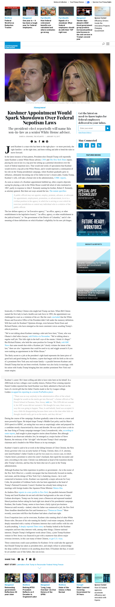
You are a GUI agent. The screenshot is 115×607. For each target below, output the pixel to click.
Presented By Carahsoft (86, 270)
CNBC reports (60, 178)
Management (39, 107)
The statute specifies (57, 191)
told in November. (39, 336)
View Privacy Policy (84, 132)
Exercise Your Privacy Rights (102, 2)
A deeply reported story (31, 526)
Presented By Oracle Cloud (88, 298)
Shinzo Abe (58, 488)
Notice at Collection (60, 2)
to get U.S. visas (55, 539)
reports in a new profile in (33, 492)
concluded (56, 317)
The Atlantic (39, 136)
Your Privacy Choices (80, 2)
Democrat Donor (55, 510)
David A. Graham (26, 136)
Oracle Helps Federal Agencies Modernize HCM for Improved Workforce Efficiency (91, 292)
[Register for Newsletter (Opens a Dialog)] (107, 128)
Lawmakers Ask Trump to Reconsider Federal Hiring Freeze (40, 565)
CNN (44, 160)
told (47, 402)
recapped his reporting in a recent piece (32, 392)
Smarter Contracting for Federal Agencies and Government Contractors (92, 265)
